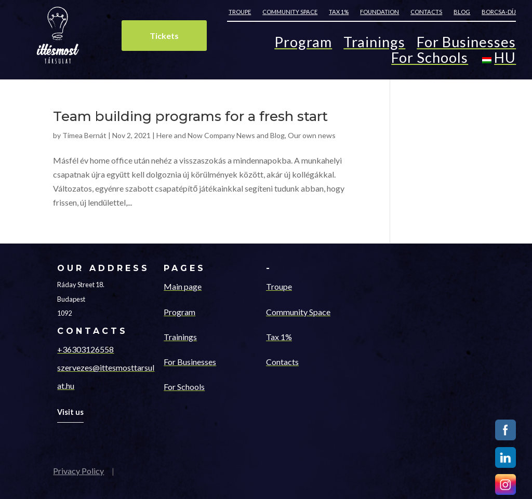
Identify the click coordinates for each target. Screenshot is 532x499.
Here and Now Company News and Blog (220, 135)
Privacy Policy (78, 471)
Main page (183, 286)
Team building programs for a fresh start (190, 116)
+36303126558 (85, 349)
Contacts (426, 11)
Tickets (164, 36)
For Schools (429, 60)
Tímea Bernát (84, 135)
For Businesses (466, 44)
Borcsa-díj (499, 11)
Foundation (379, 11)
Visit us (70, 412)
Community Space (298, 312)
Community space (289, 11)
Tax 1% (339, 11)
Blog (462, 11)
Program (303, 44)
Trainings (374, 44)
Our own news (312, 135)
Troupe (240, 11)
